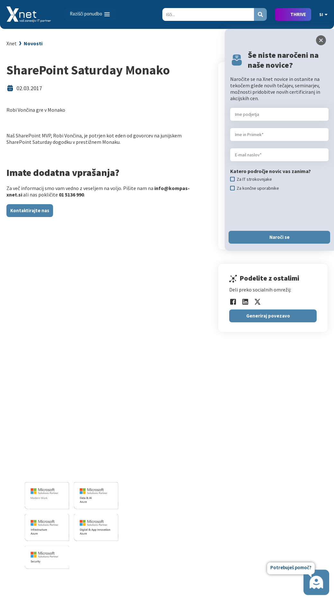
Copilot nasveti (216, 525)
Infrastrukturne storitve (153, 460)
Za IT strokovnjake (220, 444)
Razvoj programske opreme (156, 435)
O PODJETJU (284, 425)
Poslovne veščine (218, 463)
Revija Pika (285, 500)
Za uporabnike (215, 435)
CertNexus (211, 506)
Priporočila (212, 472)
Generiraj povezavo (268, 316)
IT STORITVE (139, 425)
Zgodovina (284, 509)
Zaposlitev (284, 444)
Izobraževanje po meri (224, 453)
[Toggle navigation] (90, 14)
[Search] (208, 14)
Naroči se (279, 237)
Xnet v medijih (288, 481)
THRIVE (298, 14)
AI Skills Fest (214, 516)
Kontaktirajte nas (29, 210)
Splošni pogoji (215, 481)
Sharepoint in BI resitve (152, 469)
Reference (284, 463)
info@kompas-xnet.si (60, 471)
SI (323, 14)
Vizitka (280, 435)
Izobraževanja (217, 425)
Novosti (33, 43)
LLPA (278, 491)
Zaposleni (284, 453)
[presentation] (279, 210)
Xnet (11, 43)
